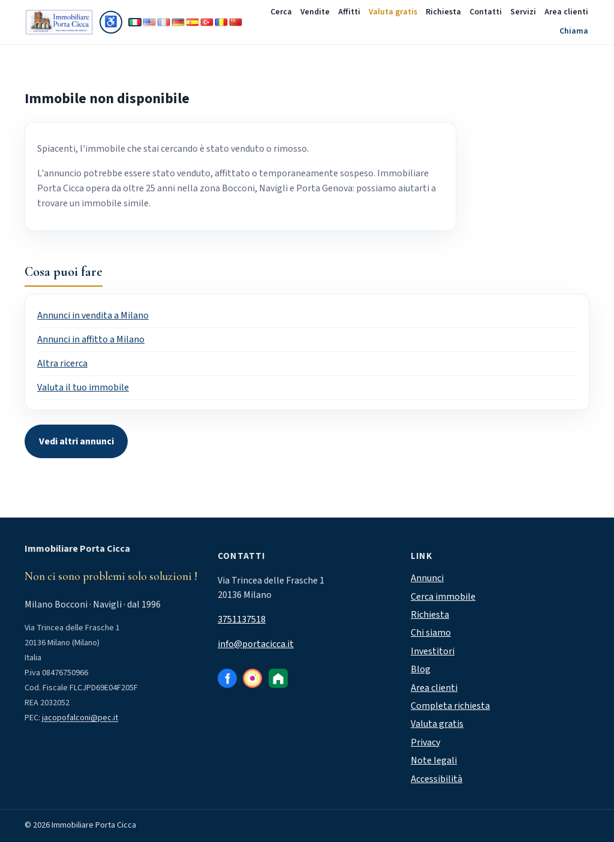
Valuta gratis (393, 12)
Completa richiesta (450, 705)
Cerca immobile (443, 596)
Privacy (425, 742)
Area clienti (566, 12)
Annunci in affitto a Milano (91, 339)
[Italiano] (135, 22)
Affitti (349, 12)
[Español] (192, 22)
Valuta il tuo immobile (83, 387)
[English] (149, 22)
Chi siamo (431, 632)
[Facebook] (227, 678)
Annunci (427, 578)
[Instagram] (252, 678)
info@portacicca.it (256, 644)
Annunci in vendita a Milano (93, 315)
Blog (421, 669)
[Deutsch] (178, 22)
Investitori (433, 651)
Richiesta (443, 12)
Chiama (573, 31)
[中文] (235, 22)
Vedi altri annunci (76, 441)
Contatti (485, 12)
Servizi (523, 12)
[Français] (163, 22)
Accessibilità (436, 779)
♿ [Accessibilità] (113, 24)
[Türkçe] (206, 22)
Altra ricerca (62, 363)
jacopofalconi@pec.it (80, 718)
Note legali (434, 760)
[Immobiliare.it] (278, 678)
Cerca (281, 12)
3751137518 (242, 619)
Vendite (315, 12)
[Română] (221, 22)
